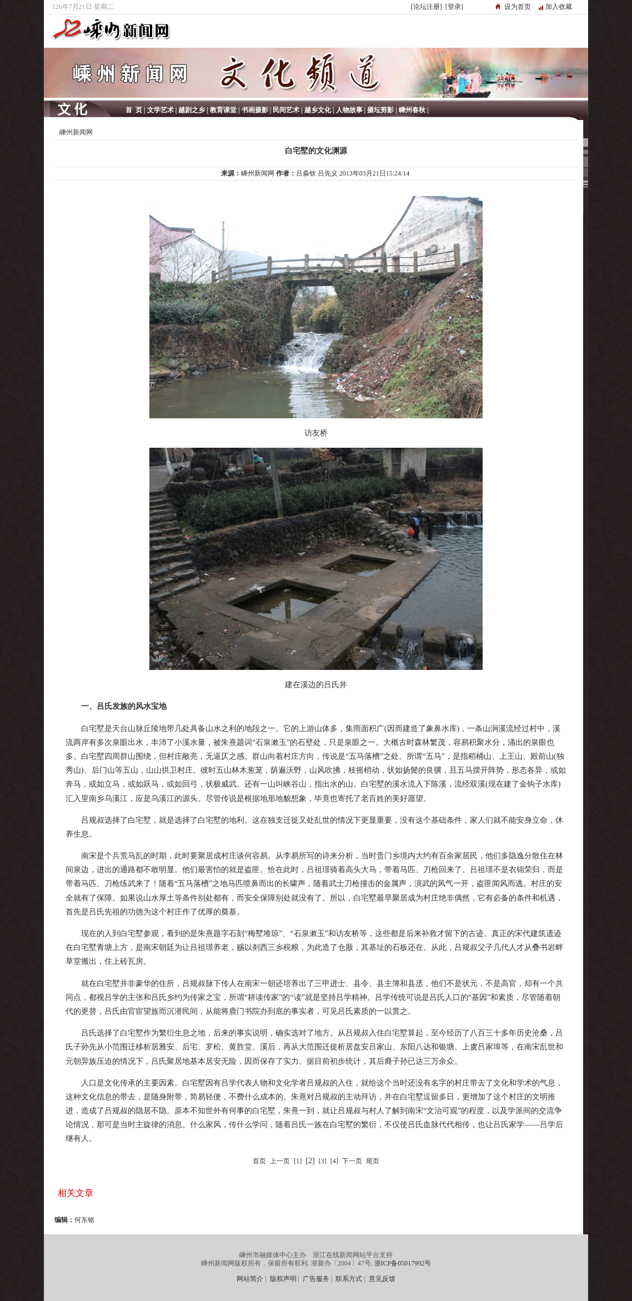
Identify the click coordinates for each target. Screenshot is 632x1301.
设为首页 (517, 7)
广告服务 (316, 1279)
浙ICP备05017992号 (403, 1263)
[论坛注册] (426, 7)
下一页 (352, 1161)
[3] (323, 1161)
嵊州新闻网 (76, 132)
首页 (259, 1161)
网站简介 (250, 1279)
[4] (334, 1161)
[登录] (454, 7)
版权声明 (283, 1279)
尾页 (372, 1161)
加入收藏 (558, 7)
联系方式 (348, 1279)
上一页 (280, 1161)
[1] (298, 1161)
